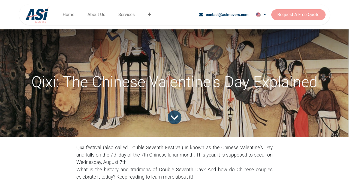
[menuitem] (68, 14)
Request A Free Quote (298, 14)
